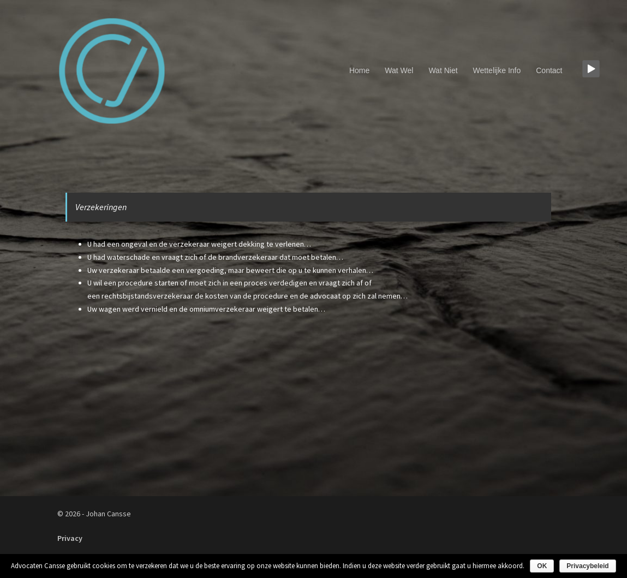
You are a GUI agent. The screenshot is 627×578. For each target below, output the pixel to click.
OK (542, 566)
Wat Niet (442, 70)
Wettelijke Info (497, 70)
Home (359, 70)
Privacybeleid (587, 566)
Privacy (69, 538)
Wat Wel (399, 70)
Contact (549, 70)
